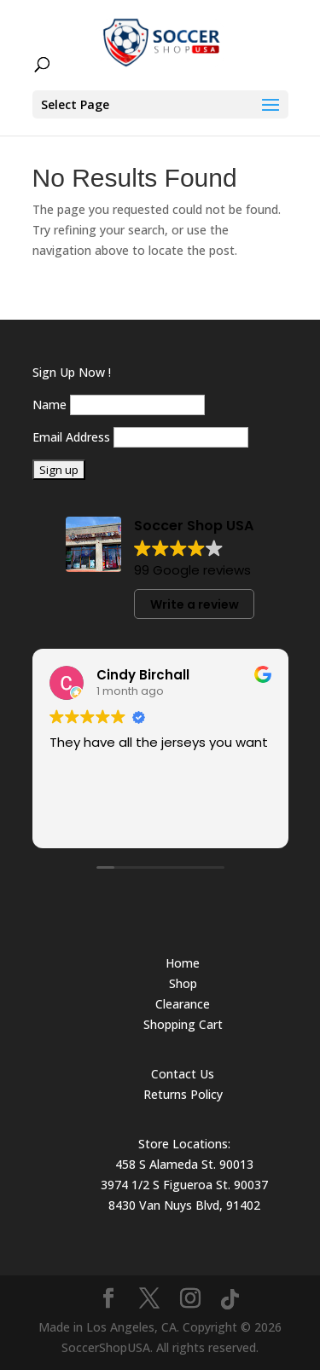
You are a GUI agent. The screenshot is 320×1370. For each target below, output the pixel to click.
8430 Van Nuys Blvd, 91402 (184, 1205)
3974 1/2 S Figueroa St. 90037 (184, 1184)
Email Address (71, 437)
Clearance (182, 1004)
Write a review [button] (194, 604)
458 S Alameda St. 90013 (184, 1164)
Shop (183, 983)
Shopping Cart (183, 1024)
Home (183, 963)
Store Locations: (184, 1144)
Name (49, 404)
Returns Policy (183, 1094)
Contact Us (182, 1074)
